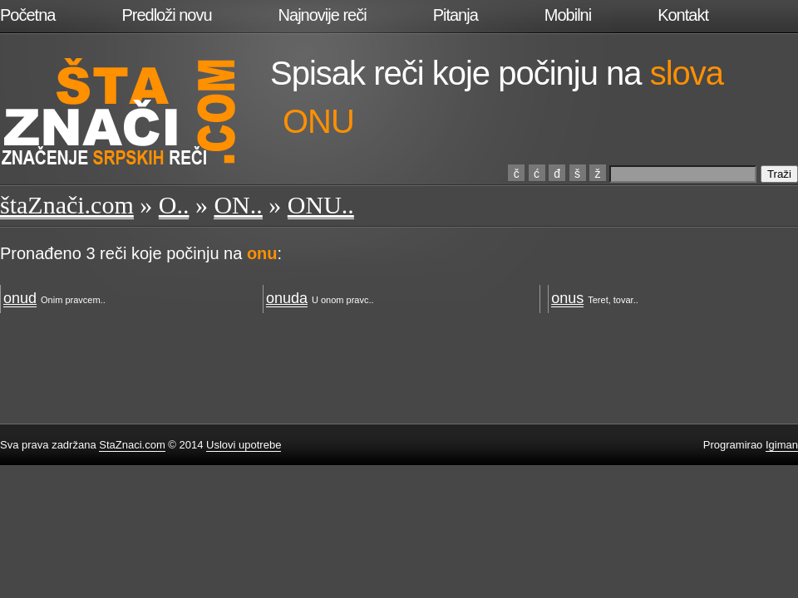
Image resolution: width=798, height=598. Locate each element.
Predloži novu (166, 15)
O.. (174, 204)
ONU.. (321, 204)
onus (567, 298)
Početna (27, 15)
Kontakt (683, 15)
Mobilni (567, 15)
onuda (287, 298)
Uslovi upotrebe (243, 445)
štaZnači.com (67, 204)
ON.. (238, 204)
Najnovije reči (322, 15)
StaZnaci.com (132, 445)
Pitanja (455, 15)
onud (20, 298)
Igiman (782, 445)
